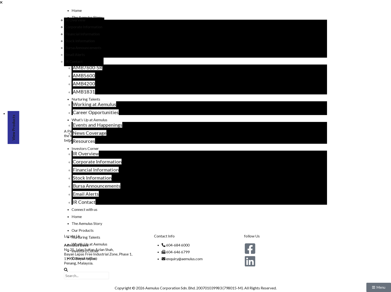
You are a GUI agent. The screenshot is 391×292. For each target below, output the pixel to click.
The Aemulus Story (83, 17)
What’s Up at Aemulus (85, 244)
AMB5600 (80, 75)
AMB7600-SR (83, 67)
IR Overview (82, 153)
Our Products (79, 230)
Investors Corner (81, 148)
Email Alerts (82, 194)
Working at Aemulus (90, 104)
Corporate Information (93, 161)
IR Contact (80, 202)
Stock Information (88, 178)
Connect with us (80, 209)
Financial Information (92, 169)
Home (73, 10)
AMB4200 (80, 83)
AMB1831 (80, 91)
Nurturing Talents (82, 99)
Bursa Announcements (92, 186)
